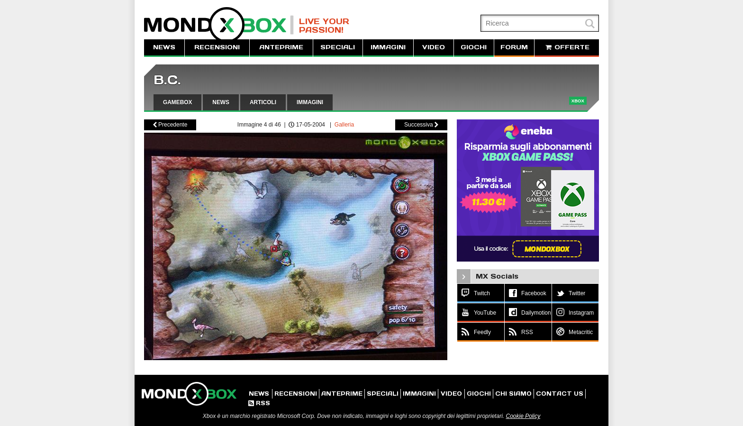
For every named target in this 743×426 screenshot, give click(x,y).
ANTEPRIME (281, 47)
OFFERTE (566, 47)
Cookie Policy (523, 416)
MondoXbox (219, 25)
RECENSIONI (217, 47)
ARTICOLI (263, 102)
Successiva (421, 124)
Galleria (344, 124)
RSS (259, 403)
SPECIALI (337, 47)
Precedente (170, 124)
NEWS (164, 47)
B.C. (167, 80)
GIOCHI (474, 47)
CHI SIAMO (513, 393)
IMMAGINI (388, 47)
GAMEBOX (177, 102)
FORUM (514, 47)
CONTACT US (559, 393)
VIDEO (433, 47)
